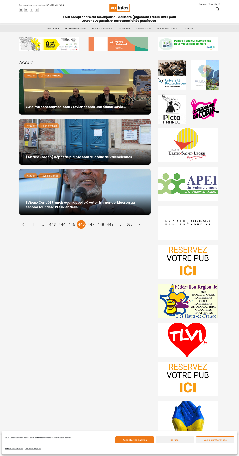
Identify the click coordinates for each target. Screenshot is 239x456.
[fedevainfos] (189, 301)
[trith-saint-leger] (189, 145)
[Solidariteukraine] (189, 418)
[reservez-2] (189, 262)
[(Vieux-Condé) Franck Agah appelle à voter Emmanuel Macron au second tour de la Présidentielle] (85, 192)
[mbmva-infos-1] (189, 223)
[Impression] (189, 184)
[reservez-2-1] (189, 379)
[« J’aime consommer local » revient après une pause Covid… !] (85, 92)
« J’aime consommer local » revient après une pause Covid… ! (76, 107)
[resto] (205, 109)
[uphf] (172, 75)
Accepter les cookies (135, 440)
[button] (217, 9)
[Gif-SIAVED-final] (205, 75)
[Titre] (21, 10)
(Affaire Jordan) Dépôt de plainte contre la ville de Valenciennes (79, 157)
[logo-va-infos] (119, 8)
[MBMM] (50, 44)
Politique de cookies (14, 448)
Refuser (175, 440)
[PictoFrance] (172, 109)
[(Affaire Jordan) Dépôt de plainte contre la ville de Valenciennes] (85, 142)
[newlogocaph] (119, 44)
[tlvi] (189, 340)
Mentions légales (33, 448)
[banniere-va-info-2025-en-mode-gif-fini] (189, 44)
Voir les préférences (215, 440)
